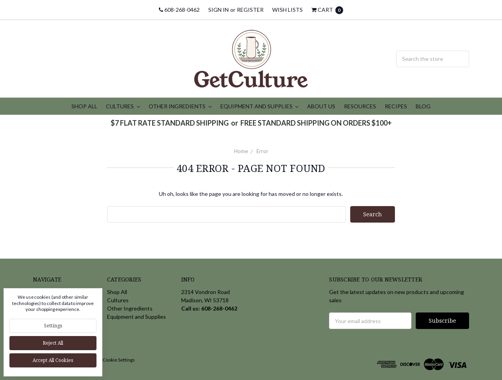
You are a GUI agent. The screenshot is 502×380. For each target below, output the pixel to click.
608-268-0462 (179, 9)
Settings (53, 325)
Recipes (396, 106)
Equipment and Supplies (259, 106)
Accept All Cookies (53, 360)
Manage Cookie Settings (110, 360)
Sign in (218, 9)
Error (262, 151)
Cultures (123, 106)
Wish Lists (287, 9)
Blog (423, 106)
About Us (321, 106)
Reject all (53, 343)
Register (250, 9)
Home (241, 151)
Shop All (84, 106)
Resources (360, 106)
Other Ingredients (180, 106)
